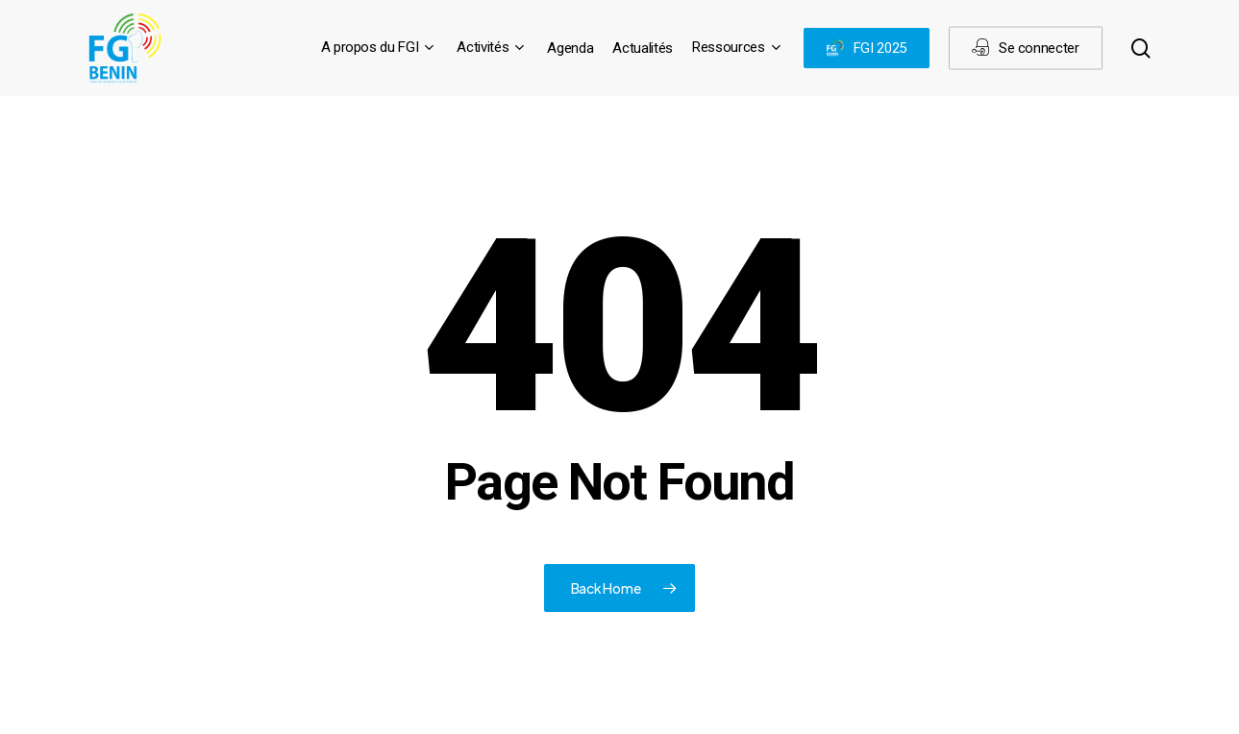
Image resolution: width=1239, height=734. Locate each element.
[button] (1202, 10)
